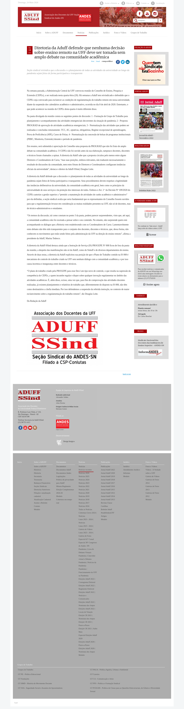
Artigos (104, 516)
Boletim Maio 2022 (147, 190)
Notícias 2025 (84, 476)
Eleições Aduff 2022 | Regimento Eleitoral (87, 587)
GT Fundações (23, 679)
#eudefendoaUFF (107, 513)
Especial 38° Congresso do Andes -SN (88, 544)
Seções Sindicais (40, 486)
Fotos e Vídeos (151, 462)
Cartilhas (104, 506)
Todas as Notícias (85, 509)
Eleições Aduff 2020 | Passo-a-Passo (87, 643)
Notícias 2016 (84, 506)
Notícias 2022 (84, 486)
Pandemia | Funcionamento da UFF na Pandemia (88, 572)
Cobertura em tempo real (64, 501)
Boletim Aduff (106, 509)
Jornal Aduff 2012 (108, 493)
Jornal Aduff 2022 (108, 470)
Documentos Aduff (63, 470)
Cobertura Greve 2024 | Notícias (88, 514)
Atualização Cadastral (42, 500)
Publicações (105, 462)
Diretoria (37, 473)
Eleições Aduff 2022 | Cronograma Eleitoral (87, 580)
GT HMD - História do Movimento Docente (35, 683)
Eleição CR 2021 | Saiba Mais (88, 630)
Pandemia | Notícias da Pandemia (87, 564)
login (16, 703)
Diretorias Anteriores (42, 490)
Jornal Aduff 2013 (108, 500)
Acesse (151, 234)
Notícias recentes (85, 470)
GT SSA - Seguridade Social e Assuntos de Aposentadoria (40, 688)
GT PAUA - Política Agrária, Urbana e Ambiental (109, 670)
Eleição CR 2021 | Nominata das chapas (87, 617)
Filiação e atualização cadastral (42, 494)
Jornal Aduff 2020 (108, 473)
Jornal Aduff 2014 (108, 496)
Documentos (61, 462)
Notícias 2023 (84, 483)
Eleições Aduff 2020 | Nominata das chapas (87, 650)
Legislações (60, 476)
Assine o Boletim (40, 503)
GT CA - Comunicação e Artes (102, 679)
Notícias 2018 (84, 500)
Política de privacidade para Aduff (65, 481)
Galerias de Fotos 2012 (152, 494)
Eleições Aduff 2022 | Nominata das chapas (87, 603)
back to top (127, 374)
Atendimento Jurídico (131, 470)
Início (19, 462)
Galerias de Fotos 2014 (152, 481)
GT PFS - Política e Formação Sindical (105, 683)
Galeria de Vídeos (152, 476)
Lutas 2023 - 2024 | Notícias (86, 521)
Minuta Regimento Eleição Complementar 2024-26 (65, 489)
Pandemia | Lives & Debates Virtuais (86, 550)
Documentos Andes (63, 473)
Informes (126, 473)
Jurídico (126, 462)
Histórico (37, 470)
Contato (37, 506)
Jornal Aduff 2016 (108, 486)
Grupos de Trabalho (25, 665)
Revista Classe (106, 503)
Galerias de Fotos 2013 (152, 488)
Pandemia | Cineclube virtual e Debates (87, 557)
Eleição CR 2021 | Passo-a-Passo (86, 623)
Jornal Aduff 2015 (108, 490)
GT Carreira (94, 674)
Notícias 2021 (84, 490)
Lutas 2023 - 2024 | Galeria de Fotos (86, 534)
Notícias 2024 (84, 480)
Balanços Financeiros (42, 483)
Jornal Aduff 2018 (108, 480)
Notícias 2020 (84, 493)
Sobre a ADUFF (40, 462)
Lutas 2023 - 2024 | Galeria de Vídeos (86, 527)
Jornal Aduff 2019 (108, 476)
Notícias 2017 (84, 503)
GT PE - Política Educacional (29, 674)
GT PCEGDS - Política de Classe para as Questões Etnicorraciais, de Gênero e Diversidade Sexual (125, 689)
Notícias (82, 462)
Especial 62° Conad (86, 539)
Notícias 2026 (84, 473)
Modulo (37, 509)
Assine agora (151, 284)
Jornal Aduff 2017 (108, 483)
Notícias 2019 (84, 496)
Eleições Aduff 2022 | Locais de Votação (87, 610)
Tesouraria (38, 480)
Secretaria (38, 476)
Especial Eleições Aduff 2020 (88, 637)
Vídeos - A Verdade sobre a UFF (153, 471)
